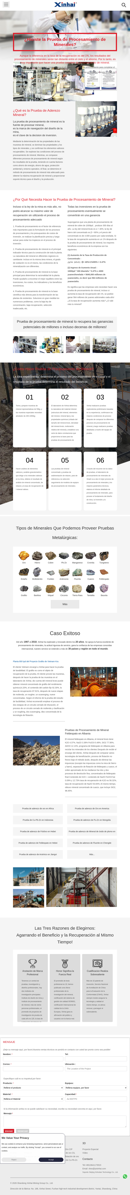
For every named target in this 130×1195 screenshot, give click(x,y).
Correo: (7, 1064)
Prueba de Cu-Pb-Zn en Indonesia (38, 820)
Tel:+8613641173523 (91, 1165)
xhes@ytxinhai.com (97, 1168)
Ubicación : (70, 1064)
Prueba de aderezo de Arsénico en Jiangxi (38, 854)
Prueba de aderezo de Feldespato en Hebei (38, 843)
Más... (92, 854)
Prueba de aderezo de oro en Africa (38, 808)
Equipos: (69, 1083)
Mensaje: (8, 1113)
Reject (14, 1160)
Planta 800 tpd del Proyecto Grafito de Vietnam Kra (35, 661)
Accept (51, 1160)
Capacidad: (70, 1094)
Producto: (8, 1083)
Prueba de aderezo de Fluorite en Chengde (92, 843)
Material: (7, 1094)
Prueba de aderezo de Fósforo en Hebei (38, 831)
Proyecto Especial (90, 1149)
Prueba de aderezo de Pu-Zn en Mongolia (92, 820)
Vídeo (85, 1153)
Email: (85, 1168)
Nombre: (7, 1054)
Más (65, 604)
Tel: (66, 1054)
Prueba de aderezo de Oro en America (92, 808)
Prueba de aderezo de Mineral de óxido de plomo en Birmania (92, 833)
